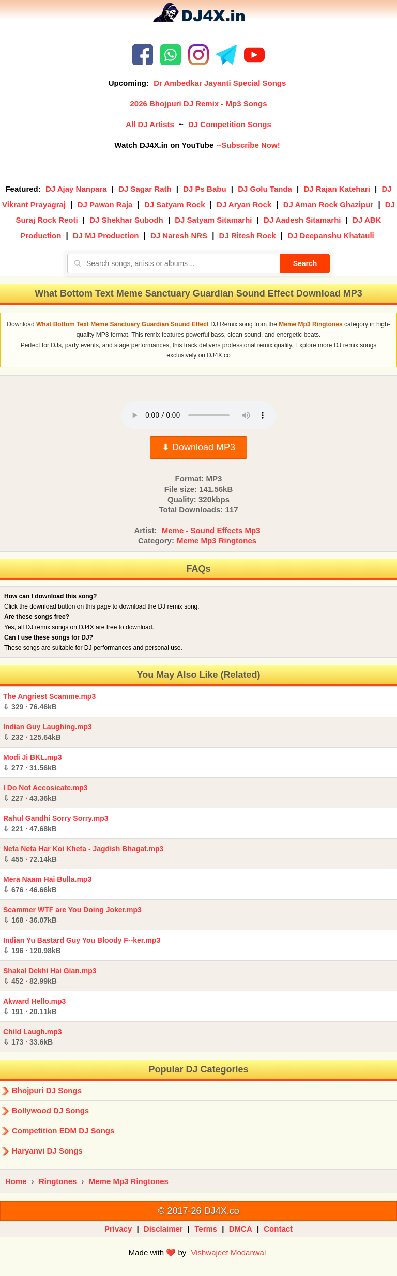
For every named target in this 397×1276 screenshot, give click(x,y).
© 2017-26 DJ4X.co (198, 1211)
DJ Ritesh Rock (247, 235)
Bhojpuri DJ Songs (47, 1090)
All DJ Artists (150, 124)
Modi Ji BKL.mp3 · (32, 762)
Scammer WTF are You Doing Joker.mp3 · (72, 915)
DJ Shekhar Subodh (126, 219)
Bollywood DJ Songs (50, 1110)
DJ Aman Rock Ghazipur (328, 204)
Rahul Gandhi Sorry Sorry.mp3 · (56, 823)
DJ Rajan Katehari (336, 188)
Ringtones (58, 1181)
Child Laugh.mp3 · (32, 1037)
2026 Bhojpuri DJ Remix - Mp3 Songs (198, 103)
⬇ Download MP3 (198, 447)
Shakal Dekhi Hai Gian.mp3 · (50, 976)
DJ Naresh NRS (178, 235)
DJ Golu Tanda (265, 188)
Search (305, 263)
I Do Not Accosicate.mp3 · (45, 793)
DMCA (240, 1228)
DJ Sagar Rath (145, 188)
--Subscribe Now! (248, 145)
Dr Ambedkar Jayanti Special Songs (220, 83)
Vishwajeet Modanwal (228, 1252)
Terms (205, 1228)
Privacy (118, 1228)
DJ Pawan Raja (105, 204)
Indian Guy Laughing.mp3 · (47, 732)
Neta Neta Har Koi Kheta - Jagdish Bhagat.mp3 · (83, 854)
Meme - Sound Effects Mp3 (211, 530)
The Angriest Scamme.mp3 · (49, 701)
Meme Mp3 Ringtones (216, 540)
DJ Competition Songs (229, 124)
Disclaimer (163, 1228)
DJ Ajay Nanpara (76, 188)
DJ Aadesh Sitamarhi (302, 219)
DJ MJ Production (106, 235)
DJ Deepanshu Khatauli (330, 235)
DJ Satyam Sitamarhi (213, 219)
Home (16, 1181)
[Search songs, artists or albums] (173, 263)
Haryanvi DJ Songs (47, 1150)
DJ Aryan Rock (244, 204)
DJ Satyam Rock (174, 204)
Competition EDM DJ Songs (63, 1130)
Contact (278, 1228)
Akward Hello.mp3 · (34, 1006)
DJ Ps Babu (204, 188)
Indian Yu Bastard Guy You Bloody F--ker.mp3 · (81, 945)
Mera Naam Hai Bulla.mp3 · (47, 884)
